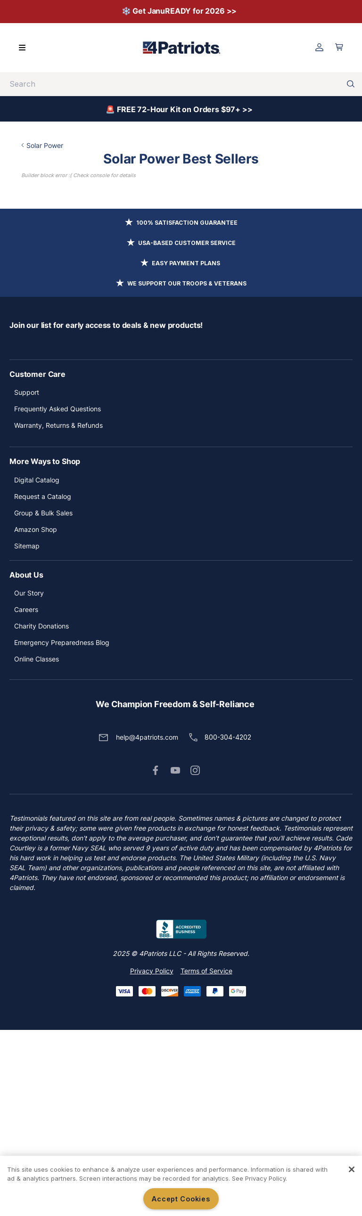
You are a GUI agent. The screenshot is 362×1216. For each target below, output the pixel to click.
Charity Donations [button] (41, 812)
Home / (32, 145)
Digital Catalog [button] (36, 666)
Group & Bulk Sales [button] (43, 699)
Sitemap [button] (27, 732)
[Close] (351, 1169)
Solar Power (64, 145)
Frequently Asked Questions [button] (57, 595)
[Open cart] (339, 47)
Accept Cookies (181, 1199)
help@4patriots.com (147, 923)
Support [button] (26, 578)
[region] (181, 1186)
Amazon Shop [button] (35, 715)
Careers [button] (26, 796)
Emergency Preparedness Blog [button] (61, 828)
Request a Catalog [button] (42, 682)
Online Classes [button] (36, 845)
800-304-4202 (228, 923)
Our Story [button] (29, 779)
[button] (155, 956)
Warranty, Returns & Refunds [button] (58, 611)
